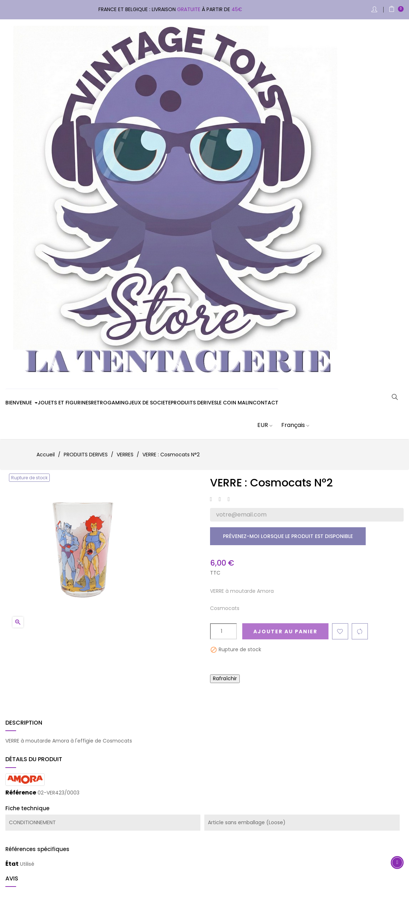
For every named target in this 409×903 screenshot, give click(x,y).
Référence (20, 792)
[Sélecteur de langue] (290, 425)
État (12, 864)
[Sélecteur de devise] (260, 425)
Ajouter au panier (285, 631)
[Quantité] (223, 631)
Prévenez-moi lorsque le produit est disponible (288, 536)
